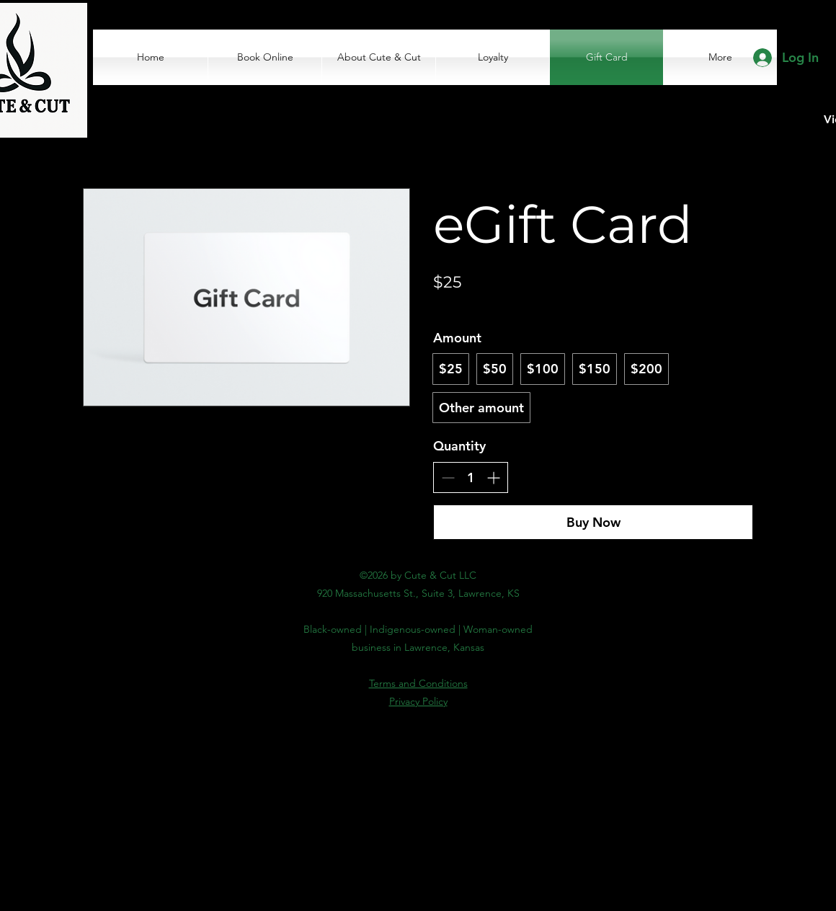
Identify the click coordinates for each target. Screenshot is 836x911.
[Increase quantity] (493, 477)
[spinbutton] (471, 477)
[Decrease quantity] (448, 477)
